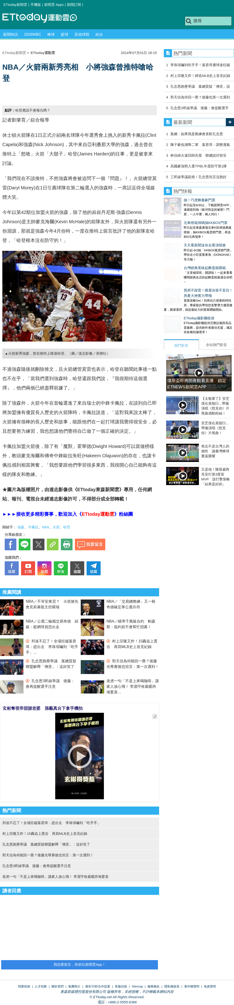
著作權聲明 (191, 986)
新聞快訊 (10, 34)
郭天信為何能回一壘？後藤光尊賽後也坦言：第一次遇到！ (48, 855)
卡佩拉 (33, 527)
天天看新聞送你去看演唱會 (185, 236)
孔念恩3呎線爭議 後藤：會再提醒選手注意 (36, 866)
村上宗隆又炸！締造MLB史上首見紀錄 (200, 76)
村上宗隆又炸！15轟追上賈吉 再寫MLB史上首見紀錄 (44, 834)
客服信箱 (121, 986)
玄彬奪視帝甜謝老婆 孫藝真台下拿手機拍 (43, 708)
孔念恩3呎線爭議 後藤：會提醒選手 (199, 108)
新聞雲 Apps (54, 5)
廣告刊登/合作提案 (97, 986)
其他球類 (81, 34)
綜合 (99, 34)
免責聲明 (210, 986)
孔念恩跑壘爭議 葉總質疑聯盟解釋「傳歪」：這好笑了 (46, 844)
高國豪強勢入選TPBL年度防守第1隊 (198, 166)
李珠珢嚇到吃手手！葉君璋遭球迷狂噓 (200, 65)
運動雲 (43, 18)
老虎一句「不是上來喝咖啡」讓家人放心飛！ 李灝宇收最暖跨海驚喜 (132, 686)
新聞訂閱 (74, 5)
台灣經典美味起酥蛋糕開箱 (185, 254)
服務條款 (153, 986)
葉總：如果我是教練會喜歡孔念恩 (196, 134)
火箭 (56, 527)
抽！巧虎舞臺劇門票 (179, 200)
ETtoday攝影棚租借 (179, 299)
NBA (45, 527)
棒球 (51, 34)
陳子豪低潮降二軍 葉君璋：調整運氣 (200, 145)
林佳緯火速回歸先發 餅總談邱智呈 (198, 155)
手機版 (35, 5)
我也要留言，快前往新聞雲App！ (80, 964)
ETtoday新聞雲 (15, 5)
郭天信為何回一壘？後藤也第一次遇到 (200, 97)
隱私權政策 (171, 986)
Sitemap (137, 986)
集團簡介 (74, 986)
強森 (20, 527)
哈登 (66, 527)
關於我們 (57, 986)
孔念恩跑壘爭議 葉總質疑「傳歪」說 (200, 86)
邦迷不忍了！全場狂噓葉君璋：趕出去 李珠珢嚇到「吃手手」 (52, 646)
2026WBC (32, 34)
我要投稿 (24, 986)
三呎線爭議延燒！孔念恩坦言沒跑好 (198, 177)
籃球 (64, 34)
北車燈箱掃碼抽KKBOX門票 (186, 218)
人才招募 (41, 986)
